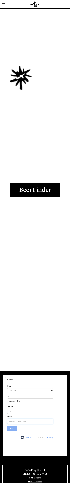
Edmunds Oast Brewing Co (35, 4)
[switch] (4, 4)
